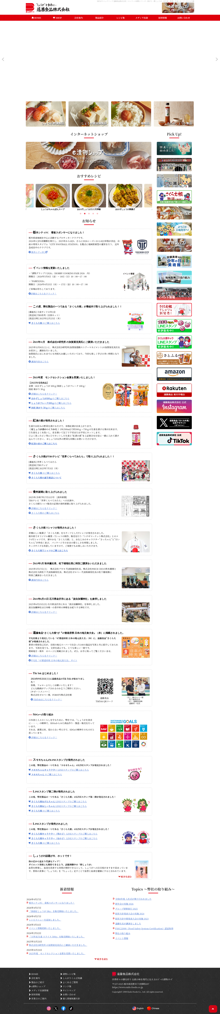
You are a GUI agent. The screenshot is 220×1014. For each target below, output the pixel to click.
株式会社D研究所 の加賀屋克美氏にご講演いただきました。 (58, 944)
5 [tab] (97, 214)
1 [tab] (80, 214)
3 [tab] (89, 214)
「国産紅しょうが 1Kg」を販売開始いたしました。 (54, 911)
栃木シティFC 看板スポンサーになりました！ (52, 902)
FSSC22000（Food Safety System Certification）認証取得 (144, 928)
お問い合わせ (183, 17)
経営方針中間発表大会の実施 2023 (132, 918)
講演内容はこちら (39, 361)
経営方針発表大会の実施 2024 (129, 913)
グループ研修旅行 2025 (126, 908)
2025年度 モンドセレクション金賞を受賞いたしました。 (57, 953)
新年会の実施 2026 (124, 903)
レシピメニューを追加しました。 (45, 919)
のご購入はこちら (44, 322)
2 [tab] (84, 214)
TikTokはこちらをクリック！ (46, 699)
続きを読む (125, 876)
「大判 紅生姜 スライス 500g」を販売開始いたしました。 (57, 936)
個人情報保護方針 (70, 998)
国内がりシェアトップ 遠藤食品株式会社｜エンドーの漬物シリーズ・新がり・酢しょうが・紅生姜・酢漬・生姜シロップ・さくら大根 (145, 1)
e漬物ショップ (37, 986)
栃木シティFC (38, 252)
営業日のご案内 (37, 998)
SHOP (57, 17)
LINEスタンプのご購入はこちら (59, 769)
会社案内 (78, 17)
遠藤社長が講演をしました (128, 923)
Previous (23, 197)
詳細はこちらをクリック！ (43, 293)
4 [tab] (93, 214)
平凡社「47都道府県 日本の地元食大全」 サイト (53, 660)
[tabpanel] (89, 198)
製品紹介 (99, 17)
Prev (3, 59)
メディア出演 (141, 17)
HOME (36, 17)
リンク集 (65, 986)
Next (217, 59)
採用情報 (162, 17)
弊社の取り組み (122, 933)
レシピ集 (120, 17)
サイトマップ (67, 990)
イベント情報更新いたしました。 (45, 928)
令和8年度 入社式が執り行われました (133, 898)
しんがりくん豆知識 (71, 978)
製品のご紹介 (36, 982)
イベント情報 (121, 938)
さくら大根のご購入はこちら (44, 512)
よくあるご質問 (69, 982)
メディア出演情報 (38, 990)
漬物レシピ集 (68, 973)
